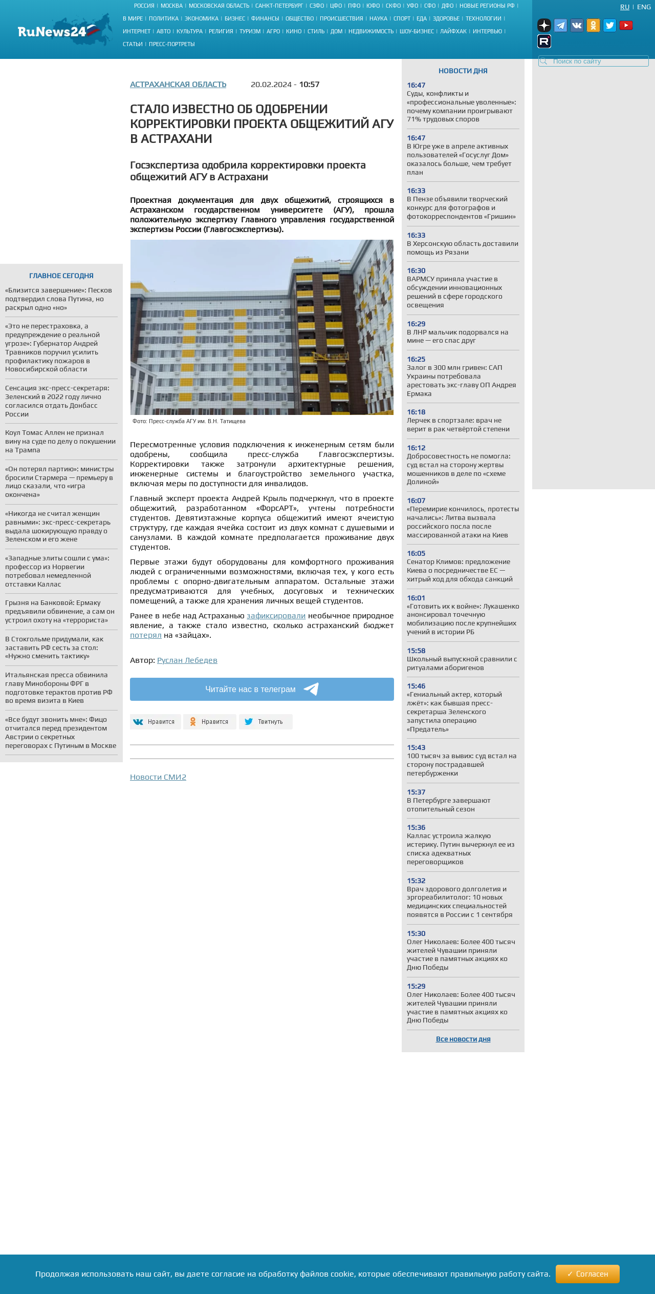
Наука (378, 18)
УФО (412, 6)
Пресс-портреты (172, 44)
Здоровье (446, 18)
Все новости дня (463, 1039)
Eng (644, 7)
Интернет (136, 31)
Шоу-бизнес (417, 31)
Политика (164, 18)
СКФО (393, 6)
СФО (429, 6)
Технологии (483, 18)
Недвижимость (371, 31)
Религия (221, 31)
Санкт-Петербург (279, 6)
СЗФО (317, 6)
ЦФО (336, 6)
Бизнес (235, 18)
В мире (133, 18)
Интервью (487, 31)
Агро (273, 31)
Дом (336, 31)
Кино (293, 31)
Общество (300, 18)
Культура (190, 31)
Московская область (219, 6)
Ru (624, 7)
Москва (172, 6)
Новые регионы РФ (487, 6)
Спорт (402, 18)
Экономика (202, 18)
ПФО (354, 6)
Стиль (316, 31)
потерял (146, 635)
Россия (144, 6)
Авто (163, 31)
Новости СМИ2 (158, 777)
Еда (422, 18)
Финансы (265, 18)
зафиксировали (276, 615)
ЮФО (373, 6)
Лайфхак (453, 31)
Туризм (249, 31)
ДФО (447, 6)
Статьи (133, 44)
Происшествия (341, 18)
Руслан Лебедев (187, 660)
